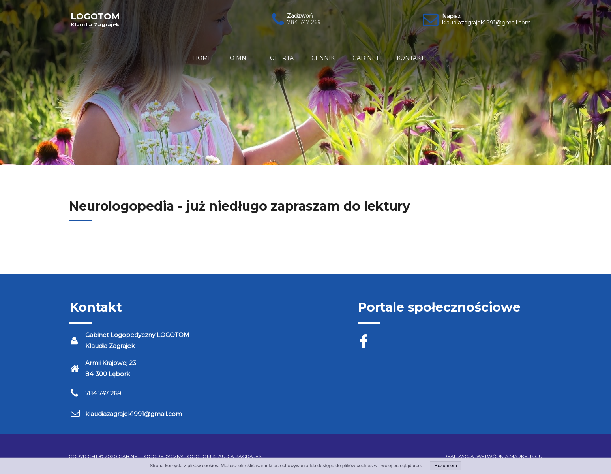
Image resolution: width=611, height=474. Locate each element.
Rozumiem (445, 465)
